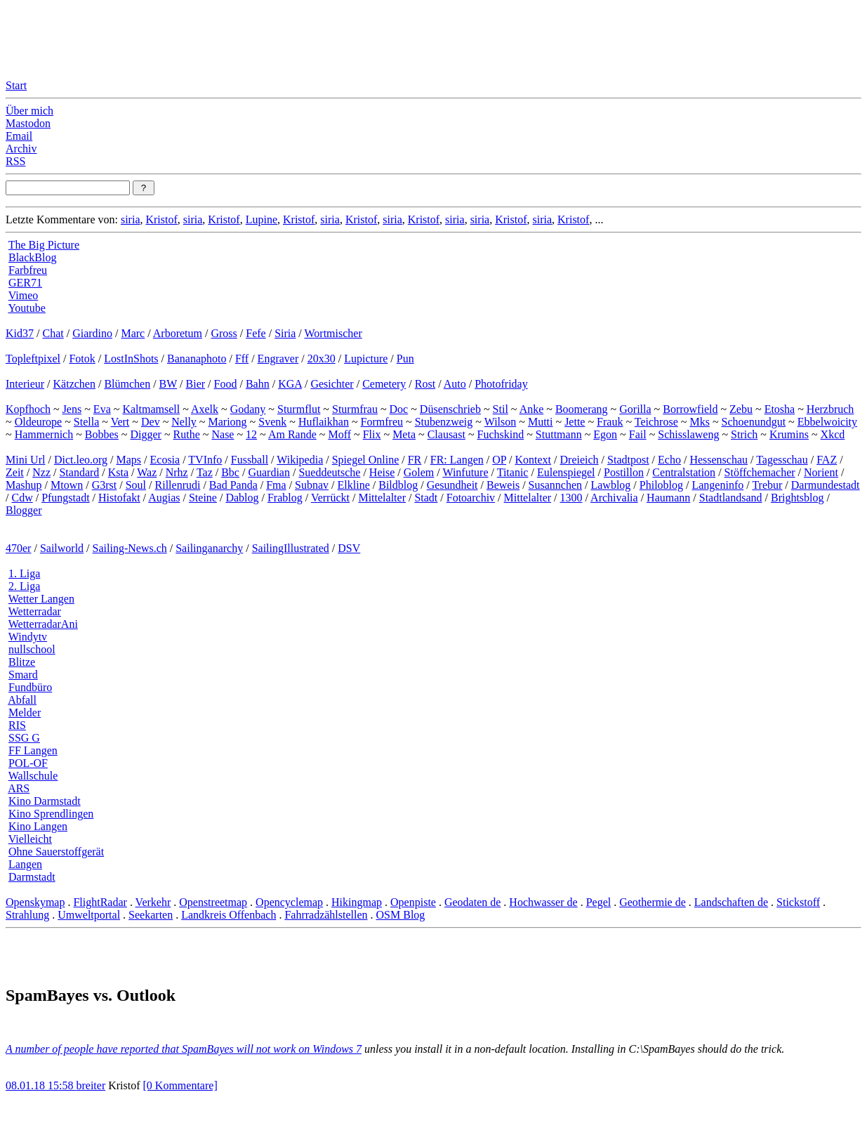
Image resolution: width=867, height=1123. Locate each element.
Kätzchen (74, 384)
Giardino (92, 333)
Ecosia (165, 460)
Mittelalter (382, 498)
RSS (15, 161)
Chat (52, 333)
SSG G (24, 738)
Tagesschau (782, 460)
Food (225, 384)
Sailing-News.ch (130, 548)
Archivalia (614, 498)
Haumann (668, 498)
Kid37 (20, 333)
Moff (339, 434)
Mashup (24, 485)
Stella (86, 422)
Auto (455, 384)
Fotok (82, 359)
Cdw (21, 498)
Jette (574, 422)
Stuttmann (559, 434)
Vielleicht (30, 839)
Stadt (425, 498)
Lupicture (366, 359)
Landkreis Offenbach (228, 915)
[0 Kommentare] (180, 1085)
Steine (203, 498)
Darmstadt (31, 877)
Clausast (446, 434)
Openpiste (413, 902)
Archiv (21, 149)
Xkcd (833, 434)
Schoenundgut (754, 422)
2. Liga (24, 586)
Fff (242, 359)
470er (18, 548)
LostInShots (131, 359)
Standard (79, 472)
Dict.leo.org (80, 460)
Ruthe (186, 434)
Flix (372, 434)
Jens (72, 409)
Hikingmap (356, 902)
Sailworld (62, 548)
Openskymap (35, 902)
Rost (425, 384)
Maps (129, 460)
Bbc (230, 472)
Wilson (500, 422)
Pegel (598, 902)
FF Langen (33, 750)
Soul (136, 485)
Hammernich (44, 434)
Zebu (741, 409)
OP (499, 460)
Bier (196, 384)
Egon (605, 434)
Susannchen (555, 485)
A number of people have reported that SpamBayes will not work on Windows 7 (184, 1049)
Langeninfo (717, 485)
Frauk (610, 422)
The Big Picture (43, 245)
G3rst (104, 485)
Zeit (15, 472)
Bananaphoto (196, 359)
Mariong (227, 422)
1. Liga (24, 573)
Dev (150, 422)
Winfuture (465, 472)
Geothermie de (652, 902)
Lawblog (610, 485)
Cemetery (384, 384)
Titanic (513, 472)
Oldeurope (38, 422)
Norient (821, 472)
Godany (248, 409)
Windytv (27, 637)
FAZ (826, 460)
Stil (500, 409)
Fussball (249, 460)
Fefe (255, 333)
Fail (638, 434)
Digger (146, 434)
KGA (290, 384)
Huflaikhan (323, 422)
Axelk (204, 409)
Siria (285, 333)
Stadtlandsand (730, 498)
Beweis (503, 485)
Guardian (269, 472)
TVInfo (205, 460)
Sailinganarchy (209, 548)
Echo (669, 460)
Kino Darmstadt (44, 801)
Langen (25, 864)
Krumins (789, 434)
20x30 (321, 359)
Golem (419, 472)
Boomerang (581, 409)
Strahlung (27, 915)
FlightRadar (99, 902)
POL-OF (28, 763)
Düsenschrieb (450, 409)
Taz (205, 472)
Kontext (533, 460)
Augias (164, 498)
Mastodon (28, 123)
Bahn (258, 384)
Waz (147, 472)
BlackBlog (32, 257)
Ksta (118, 472)
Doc (399, 409)
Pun (405, 359)
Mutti (540, 422)
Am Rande (292, 434)
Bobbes (102, 434)
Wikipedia (300, 460)
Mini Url (25, 460)
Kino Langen (37, 826)
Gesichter (331, 384)
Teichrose (656, 422)
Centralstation (683, 472)
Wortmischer (333, 333)
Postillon (624, 472)
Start (16, 85)
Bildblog (398, 485)
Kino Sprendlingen (50, 814)
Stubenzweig (444, 422)
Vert (120, 422)
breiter (90, 1085)
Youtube (27, 308)
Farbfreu (27, 270)
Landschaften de (731, 902)
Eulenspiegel (566, 472)
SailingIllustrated (290, 548)
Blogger (24, 510)
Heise (382, 472)
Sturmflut (298, 409)
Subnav (312, 485)
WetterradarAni (43, 624)
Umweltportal (89, 915)
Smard (23, 675)
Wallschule (33, 776)
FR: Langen (457, 460)
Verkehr (153, 902)
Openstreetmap (213, 902)
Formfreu (382, 422)
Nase (222, 434)
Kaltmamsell (151, 409)
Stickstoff (798, 902)
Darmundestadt (825, 485)
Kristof (161, 219)
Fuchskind (500, 434)
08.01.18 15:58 (41, 1085)
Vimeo (23, 295)
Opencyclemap (289, 902)
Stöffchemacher (759, 472)
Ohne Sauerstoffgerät (56, 852)
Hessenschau (718, 460)
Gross (224, 333)
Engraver (278, 359)
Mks (699, 422)
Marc (133, 333)
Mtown (67, 485)
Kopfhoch (28, 409)
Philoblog (661, 485)
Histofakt (119, 498)
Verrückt (330, 498)
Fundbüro (30, 687)
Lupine (261, 219)
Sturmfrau (355, 409)
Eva (102, 409)
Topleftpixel (33, 359)
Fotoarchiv (470, 498)
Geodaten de (472, 902)
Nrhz (177, 472)
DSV (349, 548)
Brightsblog (797, 498)
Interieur (25, 384)
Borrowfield (690, 409)
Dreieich (579, 460)
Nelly (184, 422)
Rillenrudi (178, 485)
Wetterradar (34, 611)
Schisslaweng (688, 434)
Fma (276, 485)
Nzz (41, 472)
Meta (404, 434)
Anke (531, 409)
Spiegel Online (365, 460)
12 (251, 434)
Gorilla (635, 409)
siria (130, 219)
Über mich (29, 111)
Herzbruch (830, 409)
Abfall (22, 700)
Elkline (354, 485)
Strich (744, 434)
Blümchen (127, 384)
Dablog (241, 498)
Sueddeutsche (329, 472)
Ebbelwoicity (827, 422)
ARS (18, 788)
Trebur (767, 485)
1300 (571, 498)
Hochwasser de (543, 902)
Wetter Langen (41, 599)
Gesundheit (452, 485)
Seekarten (150, 915)
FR (415, 460)
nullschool (31, 649)
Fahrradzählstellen (325, 915)
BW (168, 384)
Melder (24, 712)
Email (19, 136)
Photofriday (501, 384)
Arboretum (177, 333)
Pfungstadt (65, 498)
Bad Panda (233, 485)
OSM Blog (400, 915)
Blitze (21, 662)
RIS (17, 725)
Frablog (285, 498)
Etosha (780, 409)
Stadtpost (628, 460)
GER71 (25, 283)
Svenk (272, 422)
